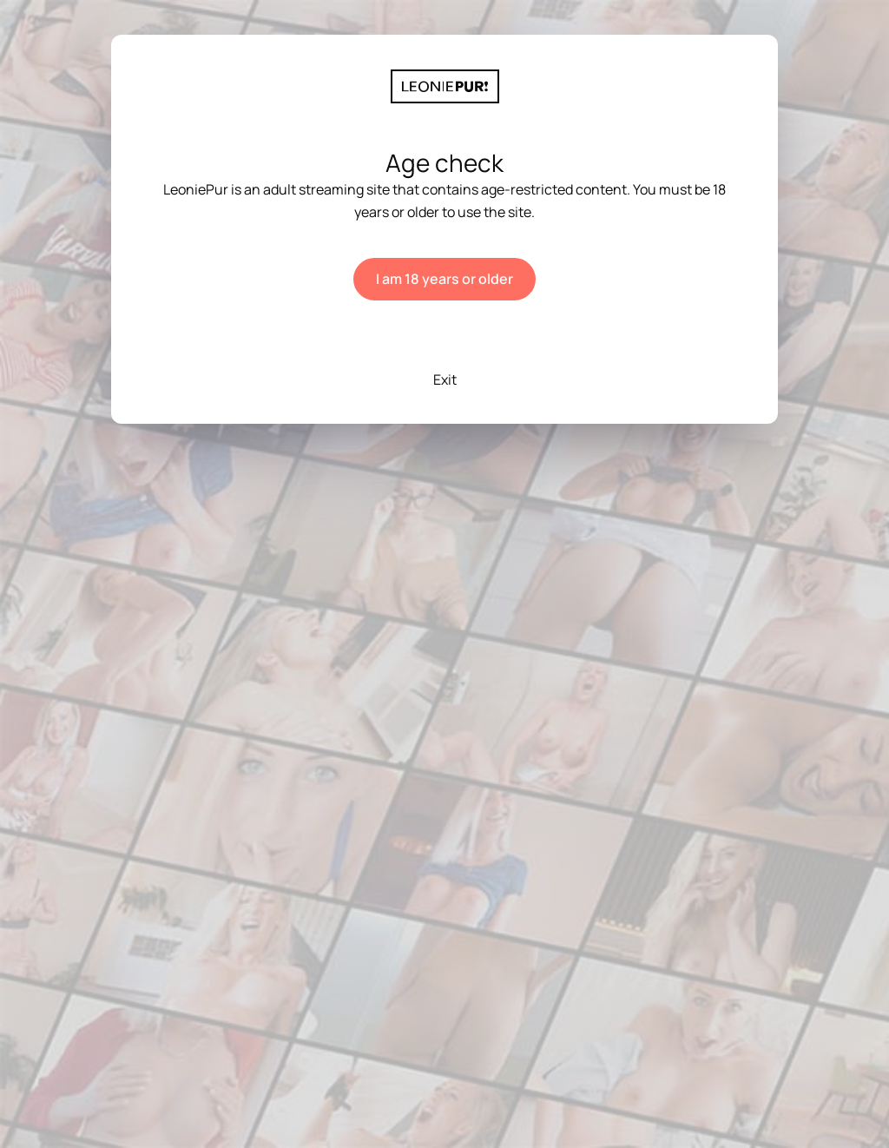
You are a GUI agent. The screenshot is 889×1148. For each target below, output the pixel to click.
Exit (445, 379)
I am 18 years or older (444, 278)
